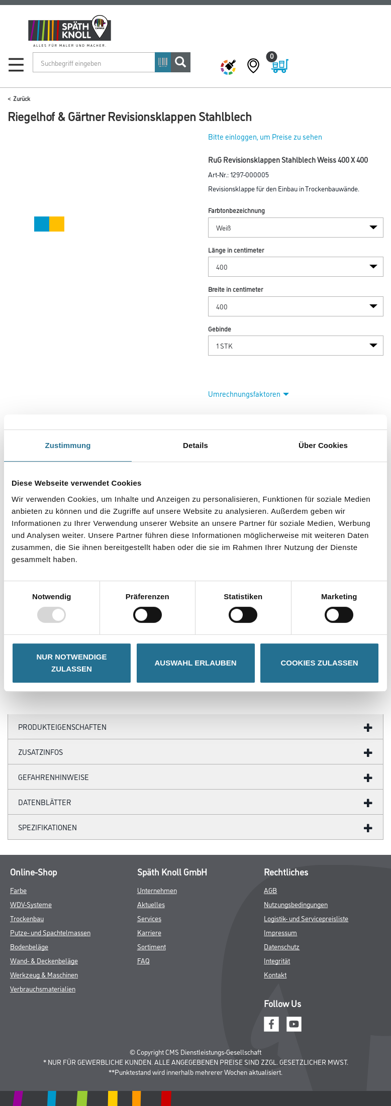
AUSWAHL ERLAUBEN (195, 662)
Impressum (280, 932)
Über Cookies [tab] (323, 445)
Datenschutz (282, 946)
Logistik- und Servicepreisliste (306, 918)
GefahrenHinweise (53, 776)
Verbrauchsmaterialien (42, 988)
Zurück (21, 98)
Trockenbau (27, 918)
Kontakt (275, 974)
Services (149, 918)
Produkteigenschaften (62, 726)
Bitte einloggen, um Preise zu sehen (265, 136)
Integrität (277, 960)
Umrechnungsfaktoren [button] (248, 393)
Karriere (149, 932)
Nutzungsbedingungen (296, 904)
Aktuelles (151, 904)
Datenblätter (44, 802)
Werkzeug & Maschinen (44, 974)
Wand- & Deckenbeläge (44, 960)
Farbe (18, 890)
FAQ (143, 960)
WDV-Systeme (31, 904)
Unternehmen (157, 890)
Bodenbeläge (29, 946)
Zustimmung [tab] (68, 445)
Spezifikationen (47, 827)
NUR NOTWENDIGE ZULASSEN (72, 662)
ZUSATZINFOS (40, 751)
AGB (270, 890)
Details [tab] (195, 445)
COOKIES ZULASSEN (319, 662)
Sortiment (151, 946)
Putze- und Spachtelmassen (50, 932)
